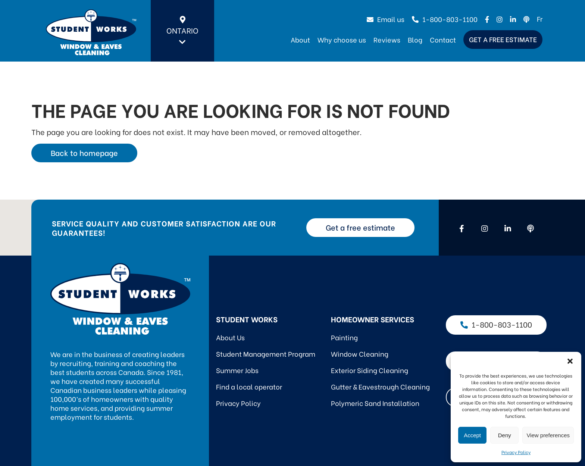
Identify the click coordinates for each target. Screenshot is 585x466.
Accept (472, 435)
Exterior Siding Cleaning (369, 370)
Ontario (182, 31)
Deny (504, 435)
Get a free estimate (503, 39)
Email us (385, 19)
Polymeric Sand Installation (375, 403)
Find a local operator (249, 386)
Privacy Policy (516, 452)
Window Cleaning (359, 353)
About (300, 39)
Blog (415, 39)
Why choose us (341, 39)
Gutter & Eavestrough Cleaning (380, 386)
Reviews (386, 39)
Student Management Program (265, 353)
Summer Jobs (237, 370)
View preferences (548, 435)
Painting (344, 337)
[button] (570, 361)
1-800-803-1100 (445, 19)
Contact (443, 39)
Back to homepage (84, 152)
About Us (230, 337)
